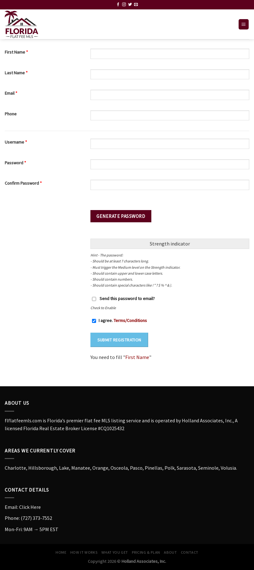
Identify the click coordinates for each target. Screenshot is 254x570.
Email (11, 93)
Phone (11, 114)
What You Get (114, 552)
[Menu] (244, 24)
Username (16, 142)
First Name (16, 52)
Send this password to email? (127, 298)
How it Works (83, 552)
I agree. (119, 320)
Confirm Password (23, 183)
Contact (189, 552)
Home (61, 552)
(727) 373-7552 (36, 518)
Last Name (16, 73)
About (170, 552)
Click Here (30, 507)
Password (15, 163)
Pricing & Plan (146, 552)
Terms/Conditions (130, 320)
